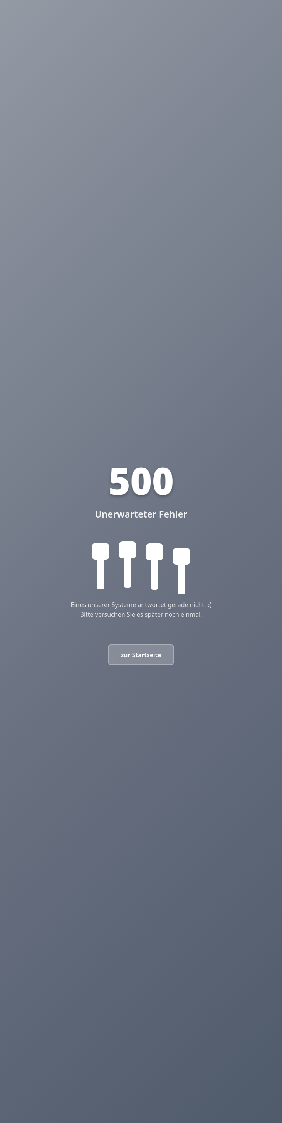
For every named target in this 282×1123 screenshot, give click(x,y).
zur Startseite (141, 655)
